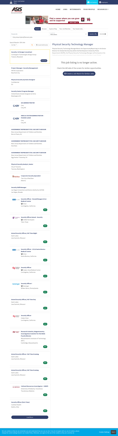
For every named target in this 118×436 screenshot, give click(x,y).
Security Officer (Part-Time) (20, 402)
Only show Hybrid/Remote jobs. (23, 37)
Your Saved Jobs (78, 29)
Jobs (65, 9)
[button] (102, 34)
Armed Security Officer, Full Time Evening (25, 370)
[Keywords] (30, 34)
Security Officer (26, 267)
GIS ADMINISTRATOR (28, 103)
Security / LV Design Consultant (21, 52)
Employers (103, 2)
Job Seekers (92, 2)
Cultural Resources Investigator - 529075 (34, 386)
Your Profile (89, 9)
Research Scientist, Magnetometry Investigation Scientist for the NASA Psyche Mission (33, 334)
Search (37, 29)
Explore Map (53, 29)
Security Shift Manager (18, 187)
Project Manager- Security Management (24, 68)
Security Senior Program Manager (22, 91)
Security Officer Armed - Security (31, 217)
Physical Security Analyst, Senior (22, 164)
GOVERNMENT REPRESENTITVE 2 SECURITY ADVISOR (28, 129)
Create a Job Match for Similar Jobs (79, 73)
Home (58, 9)
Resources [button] (102, 9)
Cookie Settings (104, 432)
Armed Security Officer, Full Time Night (24, 233)
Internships (75, 9)
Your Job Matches (64, 29)
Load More (30, 417)
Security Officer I (26, 283)
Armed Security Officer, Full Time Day (23, 299)
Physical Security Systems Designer (23, 80)
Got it (113, 432)
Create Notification (42, 45)
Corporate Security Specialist (31, 176)
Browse (44, 29)
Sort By (13, 45)
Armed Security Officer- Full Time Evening (25, 354)
